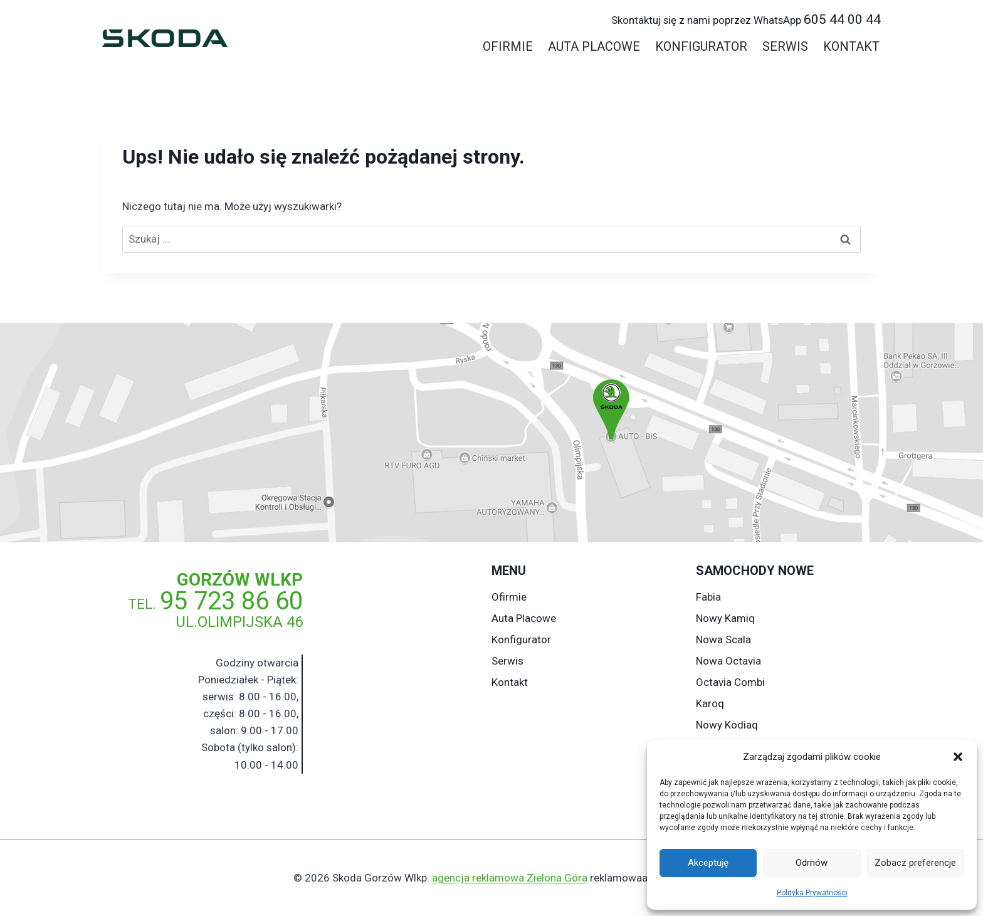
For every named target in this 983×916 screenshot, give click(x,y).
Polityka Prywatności (812, 892)
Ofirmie (508, 46)
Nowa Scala (723, 639)
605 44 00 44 (746, 19)
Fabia (708, 597)
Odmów (812, 862)
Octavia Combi (730, 682)
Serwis (785, 46)
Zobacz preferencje (915, 862)
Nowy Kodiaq (727, 725)
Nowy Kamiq (725, 618)
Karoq (710, 703)
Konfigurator (701, 46)
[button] (958, 756)
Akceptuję (708, 862)
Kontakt (851, 46)
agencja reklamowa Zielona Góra (509, 877)
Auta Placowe (594, 46)
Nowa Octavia (728, 661)
